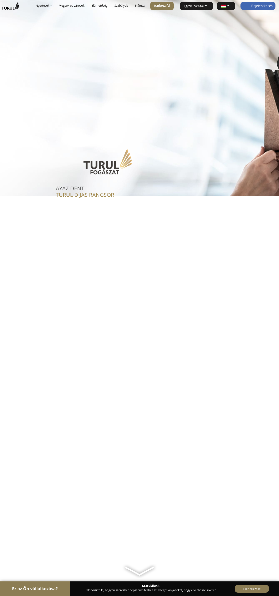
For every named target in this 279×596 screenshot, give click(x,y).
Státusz (140, 5)
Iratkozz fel (162, 5)
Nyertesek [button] (42, 5)
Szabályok (121, 5)
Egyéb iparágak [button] (194, 6)
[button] (226, 6)
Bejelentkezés (258, 5)
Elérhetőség (99, 5)
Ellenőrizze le (252, 589)
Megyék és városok (71, 5)
